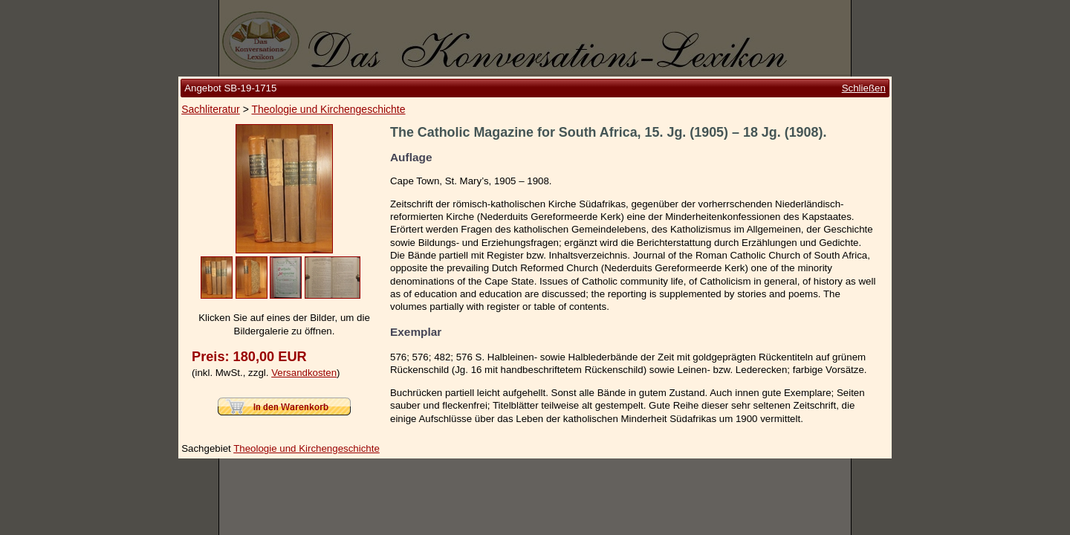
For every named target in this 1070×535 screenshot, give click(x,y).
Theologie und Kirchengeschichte (328, 109)
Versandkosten (304, 372)
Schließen (864, 88)
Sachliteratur (210, 109)
